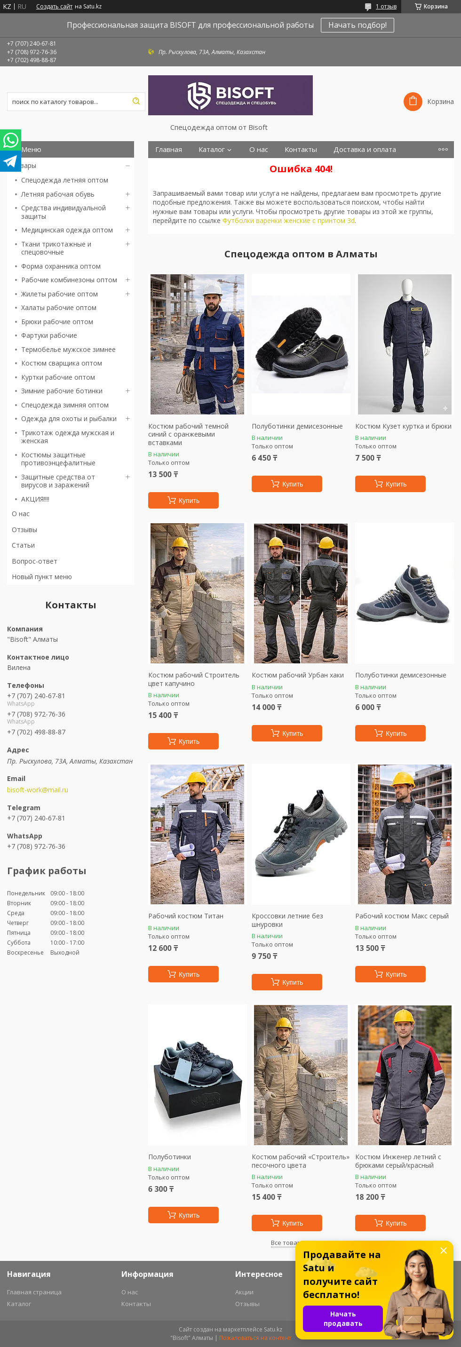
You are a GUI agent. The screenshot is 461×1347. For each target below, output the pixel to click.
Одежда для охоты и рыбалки (69, 418)
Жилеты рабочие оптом (59, 293)
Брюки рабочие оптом (57, 321)
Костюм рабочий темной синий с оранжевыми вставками (188, 434)
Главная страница (34, 1292)
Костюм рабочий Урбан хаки (298, 675)
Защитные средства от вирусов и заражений (58, 481)
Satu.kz (273, 1329)
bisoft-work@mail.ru (37, 790)
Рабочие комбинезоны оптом (69, 279)
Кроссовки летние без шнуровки (287, 920)
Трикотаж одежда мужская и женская (67, 437)
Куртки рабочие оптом (58, 377)
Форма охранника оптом (61, 266)
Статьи (23, 545)
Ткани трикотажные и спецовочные (56, 248)
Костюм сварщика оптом (61, 363)
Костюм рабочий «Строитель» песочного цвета (301, 1161)
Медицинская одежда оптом (67, 229)
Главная (168, 149)
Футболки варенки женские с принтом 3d (289, 220)
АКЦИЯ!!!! (35, 498)
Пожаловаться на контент (255, 1338)
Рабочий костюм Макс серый (402, 916)
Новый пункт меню (42, 576)
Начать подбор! (357, 25)
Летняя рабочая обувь (58, 194)
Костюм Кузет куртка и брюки (403, 426)
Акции (244, 1292)
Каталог (212, 149)
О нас (21, 513)
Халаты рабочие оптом (58, 307)
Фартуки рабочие (49, 335)
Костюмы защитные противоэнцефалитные (58, 459)
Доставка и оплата (365, 149)
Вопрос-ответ (34, 561)
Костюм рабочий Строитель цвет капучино (193, 679)
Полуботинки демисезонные (297, 426)
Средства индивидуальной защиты (63, 212)
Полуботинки (169, 1157)
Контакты (301, 149)
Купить (189, 500)
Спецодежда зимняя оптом (65, 404)
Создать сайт (54, 6)
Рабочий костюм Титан (185, 916)
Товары (24, 165)
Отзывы (24, 529)
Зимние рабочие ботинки (62, 390)
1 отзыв (386, 6)
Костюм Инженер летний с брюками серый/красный (398, 1161)
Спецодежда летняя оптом (64, 179)
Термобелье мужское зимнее (68, 349)
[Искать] (136, 101)
